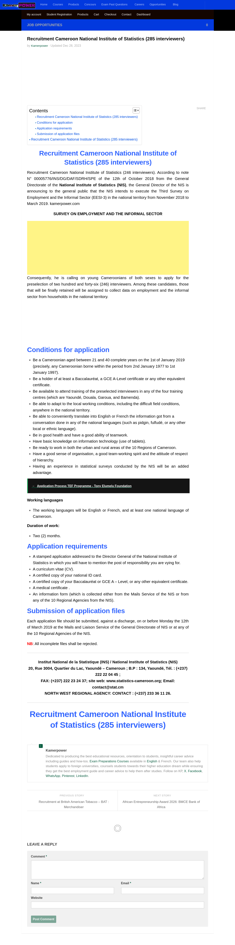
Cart (96, 14)
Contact (126, 14)
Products (73, 4)
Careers (139, 4)
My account (34, 14)
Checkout (110, 14)
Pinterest (69, 776)
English (153, 761)
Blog (175, 4)
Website (37, 897)
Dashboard (143, 14)
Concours (90, 4)
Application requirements (55, 128)
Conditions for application (55, 123)
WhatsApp (53, 776)
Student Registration (59, 14)
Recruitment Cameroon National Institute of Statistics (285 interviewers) (90, 117)
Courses (58, 4)
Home (44, 4)
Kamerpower (40, 45)
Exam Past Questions (114, 4)
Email (126, 883)
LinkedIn (83, 776)
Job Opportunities (45, 25)
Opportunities (158, 4)
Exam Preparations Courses (109, 761)
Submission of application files (59, 134)
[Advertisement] (117, 78)
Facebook (195, 771)
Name (36, 883)
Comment (39, 856)
